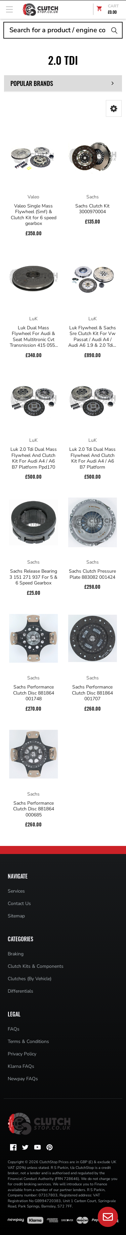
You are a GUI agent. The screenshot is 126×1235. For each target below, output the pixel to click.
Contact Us (19, 903)
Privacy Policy (22, 1054)
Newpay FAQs (23, 1079)
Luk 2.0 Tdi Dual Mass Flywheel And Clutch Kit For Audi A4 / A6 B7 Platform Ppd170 (33, 458)
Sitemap (16, 916)
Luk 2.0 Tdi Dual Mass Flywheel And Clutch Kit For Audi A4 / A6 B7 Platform (92, 458)
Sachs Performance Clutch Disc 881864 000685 (33, 809)
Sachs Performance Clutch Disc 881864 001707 (92, 693)
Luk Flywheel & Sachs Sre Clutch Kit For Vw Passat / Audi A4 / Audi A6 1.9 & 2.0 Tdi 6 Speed (92, 336)
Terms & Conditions (28, 1041)
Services (16, 891)
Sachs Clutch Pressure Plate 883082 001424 (92, 574)
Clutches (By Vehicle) (29, 979)
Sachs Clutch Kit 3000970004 (92, 209)
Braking (16, 954)
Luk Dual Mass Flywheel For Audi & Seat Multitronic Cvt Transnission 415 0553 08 (33, 336)
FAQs (13, 1029)
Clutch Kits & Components (36, 966)
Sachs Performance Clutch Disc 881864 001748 (33, 693)
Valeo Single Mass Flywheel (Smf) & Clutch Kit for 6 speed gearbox (33, 215)
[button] (114, 108)
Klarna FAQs (21, 1066)
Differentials (20, 991)
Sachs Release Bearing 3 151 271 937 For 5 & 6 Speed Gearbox (33, 577)
